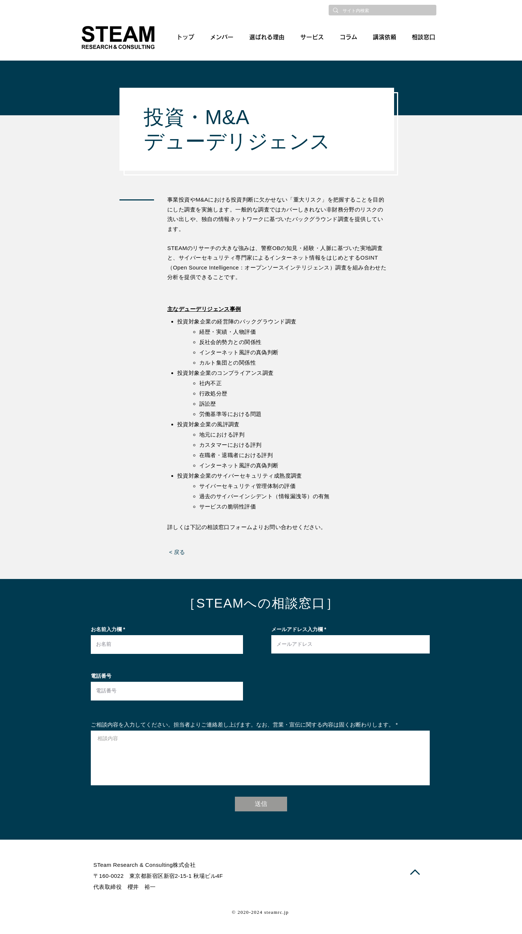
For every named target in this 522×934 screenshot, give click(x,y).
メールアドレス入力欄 (297, 629)
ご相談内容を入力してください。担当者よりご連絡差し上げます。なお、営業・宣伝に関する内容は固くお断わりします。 (242, 724)
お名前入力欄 (106, 629)
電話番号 (101, 675)
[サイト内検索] (382, 11)
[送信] (261, 804)
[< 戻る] (177, 552)
